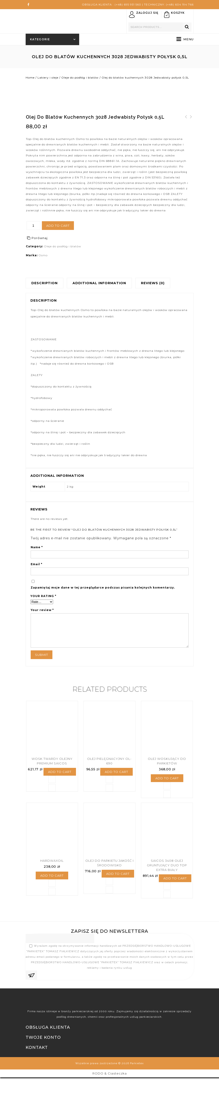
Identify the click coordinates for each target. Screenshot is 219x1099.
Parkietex (137, 1085)
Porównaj (40, 238)
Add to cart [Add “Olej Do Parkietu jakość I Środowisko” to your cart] (118, 901)
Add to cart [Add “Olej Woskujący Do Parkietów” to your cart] (167, 795)
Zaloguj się (147, 12)
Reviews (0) (153, 283)
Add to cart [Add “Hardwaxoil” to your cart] (52, 903)
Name (37, 547)
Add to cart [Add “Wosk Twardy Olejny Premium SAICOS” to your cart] (59, 788)
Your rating (43, 596)
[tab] (46, 283)
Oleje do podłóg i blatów (80, 77)
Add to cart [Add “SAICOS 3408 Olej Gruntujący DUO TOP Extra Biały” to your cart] (175, 906)
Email (36, 564)
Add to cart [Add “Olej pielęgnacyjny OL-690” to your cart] (116, 788)
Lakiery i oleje (48, 77)
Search (187, 27)
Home (30, 77)
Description (44, 283)
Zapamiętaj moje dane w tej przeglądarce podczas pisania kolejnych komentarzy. (103, 587)
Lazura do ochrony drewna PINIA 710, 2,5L (186, 122)
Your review (42, 610)
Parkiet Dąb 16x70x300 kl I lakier (191, 122)
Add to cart (58, 225)
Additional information (99, 283)
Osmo (43, 255)
